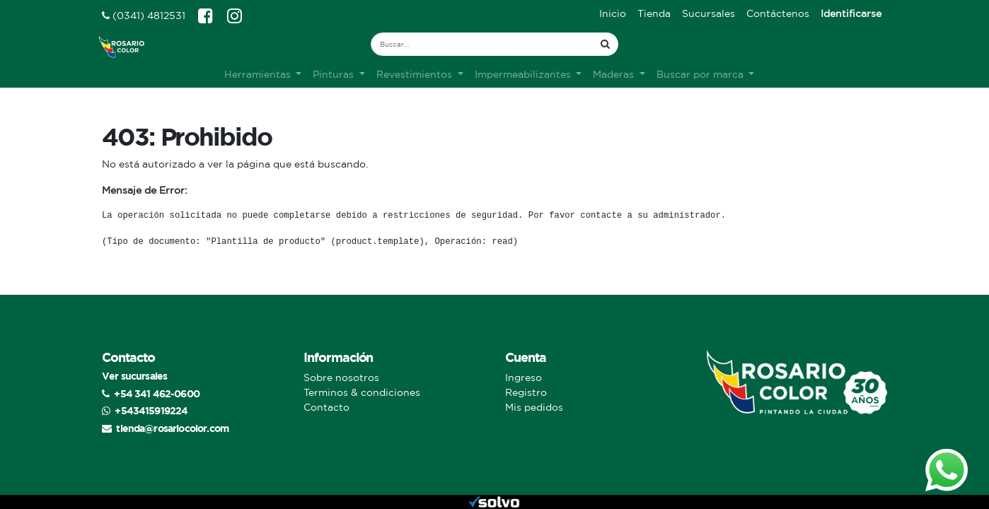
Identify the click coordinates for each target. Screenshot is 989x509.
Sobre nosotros (341, 377)
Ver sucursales (134, 376)
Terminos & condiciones (361, 392)
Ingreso (523, 377)
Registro (526, 392)
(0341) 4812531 (143, 15)
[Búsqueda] (605, 44)
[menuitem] (613, 14)
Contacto (326, 407)
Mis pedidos (534, 407)
